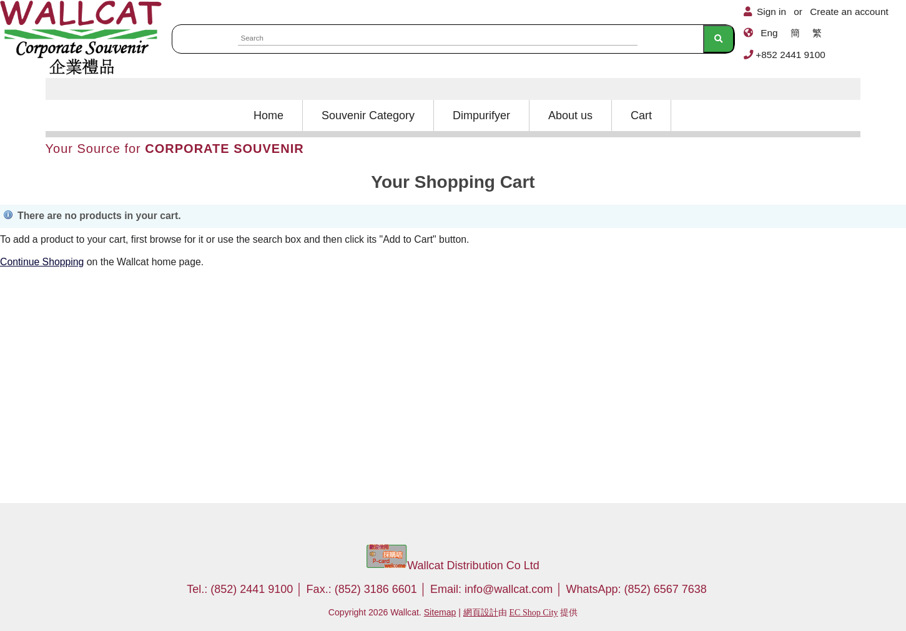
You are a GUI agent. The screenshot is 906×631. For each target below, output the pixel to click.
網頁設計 (480, 612)
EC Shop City (533, 612)
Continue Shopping (42, 262)
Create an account (849, 11)
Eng (769, 32)
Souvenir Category (368, 115)
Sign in (771, 11)
